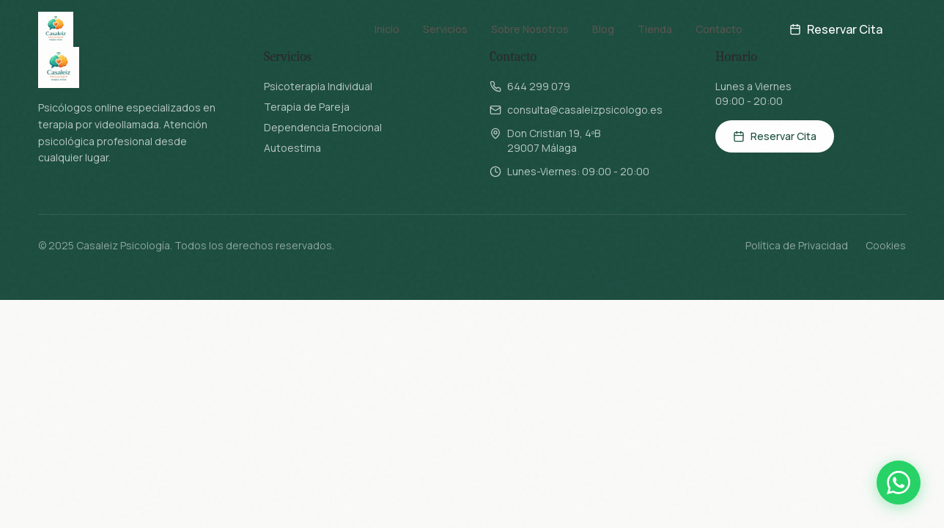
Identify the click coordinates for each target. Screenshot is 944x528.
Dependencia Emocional (323, 127)
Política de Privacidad (796, 245)
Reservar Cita (835, 29)
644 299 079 (538, 86)
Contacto (719, 29)
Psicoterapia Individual (318, 86)
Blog (603, 29)
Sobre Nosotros (530, 29)
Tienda (655, 29)
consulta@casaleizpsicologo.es (585, 110)
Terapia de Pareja (307, 107)
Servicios (445, 29)
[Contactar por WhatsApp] (899, 483)
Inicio (387, 29)
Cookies (886, 245)
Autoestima (292, 148)
